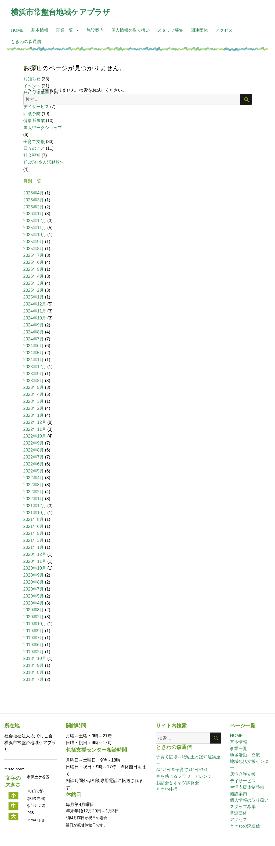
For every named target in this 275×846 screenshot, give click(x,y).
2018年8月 (33, 672)
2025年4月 (33, 276)
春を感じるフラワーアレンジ (184, 776)
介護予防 (32, 113)
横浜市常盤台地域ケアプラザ (60, 12)
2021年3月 (33, 540)
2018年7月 (33, 679)
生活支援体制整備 (247, 787)
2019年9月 (33, 630)
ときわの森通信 (26, 41)
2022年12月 (34, 422)
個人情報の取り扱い (130, 30)
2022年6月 (33, 464)
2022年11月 (34, 429)
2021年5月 (33, 533)
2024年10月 (34, 318)
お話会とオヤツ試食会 (177, 782)
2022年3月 (33, 484)
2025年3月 (33, 283)
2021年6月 (33, 526)
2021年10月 (34, 512)
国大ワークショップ (42, 127)
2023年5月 (33, 387)
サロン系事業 (36, 93)
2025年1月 (33, 297)
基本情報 (39, 30)
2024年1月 (33, 359)
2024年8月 (33, 332)
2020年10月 (34, 568)
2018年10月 (34, 658)
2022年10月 (34, 436)
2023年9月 (33, 373)
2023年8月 (33, 380)
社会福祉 (32, 155)
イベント (32, 86)
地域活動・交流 (245, 755)
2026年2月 (33, 207)
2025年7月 (33, 255)
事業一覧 (64, 30)
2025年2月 (33, 290)
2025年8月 (33, 248)
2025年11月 (34, 227)
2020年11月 (34, 561)
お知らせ (32, 79)
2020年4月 (33, 603)
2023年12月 (34, 366)
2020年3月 (33, 609)
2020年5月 (33, 596)
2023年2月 (33, 408)
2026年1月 (33, 213)
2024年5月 (33, 352)
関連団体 (199, 30)
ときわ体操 (167, 789)
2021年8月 (33, 519)
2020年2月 (33, 616)
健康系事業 (34, 120)
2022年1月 (33, 498)
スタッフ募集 (170, 30)
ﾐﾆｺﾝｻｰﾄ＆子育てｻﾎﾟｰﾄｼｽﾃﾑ (182, 769)
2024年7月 (33, 339)
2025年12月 (34, 220)
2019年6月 (33, 644)
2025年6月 (33, 262)
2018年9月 (33, 665)
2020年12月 (34, 554)
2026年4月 (33, 193)
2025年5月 (33, 269)
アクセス (224, 30)
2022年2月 (33, 491)
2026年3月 (33, 200)
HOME (17, 30)
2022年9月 (33, 443)
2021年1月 (33, 547)
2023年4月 (33, 394)
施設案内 (95, 30)
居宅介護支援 (243, 774)
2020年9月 (33, 575)
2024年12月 (34, 304)
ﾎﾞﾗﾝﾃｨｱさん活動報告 (43, 162)
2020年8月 (33, 582)
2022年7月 (33, 457)
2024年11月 (34, 311)
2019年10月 (34, 623)
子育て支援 (34, 141)
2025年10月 (34, 234)
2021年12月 (34, 505)
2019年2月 (33, 651)
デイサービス (36, 106)
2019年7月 (33, 637)
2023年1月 (33, 415)
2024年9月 (33, 325)
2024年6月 (33, 345)
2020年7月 (33, 589)
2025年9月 (33, 241)
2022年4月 (33, 477)
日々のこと (34, 148)
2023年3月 (33, 401)
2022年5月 (33, 471)
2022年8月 (33, 450)
